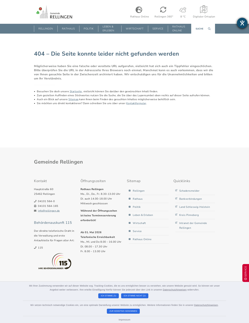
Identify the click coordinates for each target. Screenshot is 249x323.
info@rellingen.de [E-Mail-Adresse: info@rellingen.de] (49, 211)
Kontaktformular (136, 103)
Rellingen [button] (45, 28)
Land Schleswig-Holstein (194, 207)
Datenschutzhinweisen (175, 289)
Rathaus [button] (68, 28)
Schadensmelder (189, 191)
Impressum (124, 319)
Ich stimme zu (108, 296)
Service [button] (157, 28)
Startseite (76, 91)
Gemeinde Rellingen (58, 161)
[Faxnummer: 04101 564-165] (57, 206)
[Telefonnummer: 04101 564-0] (57, 201)
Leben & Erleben (143, 215)
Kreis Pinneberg (189, 215)
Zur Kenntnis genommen (123, 311)
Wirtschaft (139, 223)
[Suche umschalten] (203, 29)
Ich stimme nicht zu (135, 296)
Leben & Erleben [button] (108, 28)
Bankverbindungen (190, 199)
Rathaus (138, 199)
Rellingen (139, 191)
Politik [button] (89, 28)
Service (137, 231)
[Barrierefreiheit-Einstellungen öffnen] (242, 23)
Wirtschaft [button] (135, 28)
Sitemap (73, 99)
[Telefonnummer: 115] (57, 247)
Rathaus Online (178, 28)
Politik (137, 207)
